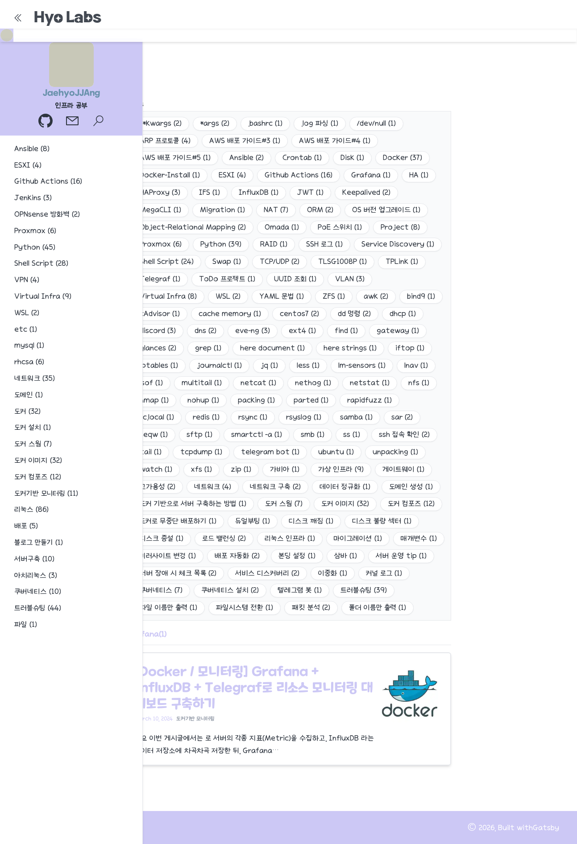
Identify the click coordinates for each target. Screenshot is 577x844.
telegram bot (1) (270, 452)
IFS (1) (209, 192)
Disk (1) (352, 157)
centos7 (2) (299, 313)
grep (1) (208, 348)
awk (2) (376, 296)
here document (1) (272, 348)
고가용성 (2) (157, 486)
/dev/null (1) (376, 123)
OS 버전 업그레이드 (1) (386, 210)
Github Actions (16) (298, 175)
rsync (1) (252, 417)
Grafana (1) (370, 175)
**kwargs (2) (161, 123)
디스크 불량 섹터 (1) (381, 521)
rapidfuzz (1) (369, 400)
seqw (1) (154, 434)
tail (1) (151, 452)
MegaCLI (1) (160, 210)
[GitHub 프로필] (46, 121)
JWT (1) (310, 192)
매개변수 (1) (419, 538)
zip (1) (241, 469)
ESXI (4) (232, 175)
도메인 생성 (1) (411, 486)
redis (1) (206, 417)
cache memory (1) (230, 313)
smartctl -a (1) (256, 434)
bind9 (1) (421, 296)
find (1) (346, 330)
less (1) (308, 365)
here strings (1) (350, 348)
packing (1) (256, 400)
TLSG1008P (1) (342, 261)
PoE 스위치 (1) (340, 227)
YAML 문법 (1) (281, 296)
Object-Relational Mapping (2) (193, 227)
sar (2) (402, 417)
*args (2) (214, 123)
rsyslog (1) (303, 417)
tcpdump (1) (201, 452)
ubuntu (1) (336, 452)
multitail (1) (202, 383)
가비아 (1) (284, 469)
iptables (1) (159, 365)
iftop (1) (409, 348)
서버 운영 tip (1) (401, 556)
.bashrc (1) (265, 123)
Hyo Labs (67, 17)
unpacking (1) (395, 452)
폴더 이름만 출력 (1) (377, 607)
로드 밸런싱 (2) (224, 538)
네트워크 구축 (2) (275, 486)
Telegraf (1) (160, 279)
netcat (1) (258, 383)
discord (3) (158, 330)
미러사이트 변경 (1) (168, 556)
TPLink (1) (402, 261)
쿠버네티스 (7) (161, 590)
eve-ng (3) (252, 330)
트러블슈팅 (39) (363, 590)
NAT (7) (276, 210)
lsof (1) (151, 383)
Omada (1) (282, 227)
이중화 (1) (332, 573)
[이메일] (73, 121)
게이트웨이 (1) (403, 469)
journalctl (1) (219, 365)
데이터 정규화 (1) (345, 486)
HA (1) (418, 175)
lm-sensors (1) (362, 365)
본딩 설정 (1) (296, 556)
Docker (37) (402, 157)
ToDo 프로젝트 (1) (227, 279)
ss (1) (351, 434)
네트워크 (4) (212, 486)
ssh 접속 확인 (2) (404, 434)
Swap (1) (226, 261)
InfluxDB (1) (258, 192)
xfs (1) (201, 469)
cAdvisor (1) (160, 313)
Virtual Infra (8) (168, 296)
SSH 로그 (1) (324, 244)
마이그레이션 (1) (358, 538)
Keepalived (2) (366, 192)
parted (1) (311, 400)
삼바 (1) (345, 556)
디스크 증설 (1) (161, 538)
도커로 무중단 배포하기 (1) (178, 521)
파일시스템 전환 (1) (244, 607)
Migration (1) (222, 210)
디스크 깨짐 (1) (311, 521)
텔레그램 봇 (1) (300, 590)
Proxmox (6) (161, 244)
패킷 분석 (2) (311, 607)
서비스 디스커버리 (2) (267, 573)
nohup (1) (203, 400)
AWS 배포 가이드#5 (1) (175, 157)
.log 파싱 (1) (319, 123)
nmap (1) (154, 400)
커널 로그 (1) (384, 573)
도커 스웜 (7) (284, 503)
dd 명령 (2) (354, 313)
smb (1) (312, 434)
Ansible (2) (246, 157)
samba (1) (356, 417)
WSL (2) (228, 296)
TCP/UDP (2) (279, 261)
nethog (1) (313, 383)
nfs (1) (418, 383)
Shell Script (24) (167, 261)
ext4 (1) (302, 330)
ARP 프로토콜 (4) (165, 140)
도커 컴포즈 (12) (411, 503)
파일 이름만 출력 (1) (168, 607)
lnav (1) (416, 365)
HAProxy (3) (160, 192)
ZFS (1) (334, 296)
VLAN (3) (350, 279)
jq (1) (269, 365)
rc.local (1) (157, 417)
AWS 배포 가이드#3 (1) (244, 140)
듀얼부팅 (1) (252, 521)
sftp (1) (199, 434)
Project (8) (400, 227)
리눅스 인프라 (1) (290, 538)
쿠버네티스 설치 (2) (230, 590)
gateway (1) (398, 330)
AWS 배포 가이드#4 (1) (334, 140)
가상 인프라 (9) (341, 469)
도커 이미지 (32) (345, 503)
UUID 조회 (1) (295, 279)
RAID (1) (273, 244)
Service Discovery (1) (397, 244)
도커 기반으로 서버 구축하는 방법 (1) (193, 503)
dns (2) (205, 330)
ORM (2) (320, 210)
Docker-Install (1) (170, 175)
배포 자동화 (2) (237, 556)
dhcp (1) (403, 313)
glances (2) (158, 348)
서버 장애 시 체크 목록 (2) (178, 573)
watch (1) (156, 469)
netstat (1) (370, 383)
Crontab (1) (302, 157)
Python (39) (220, 244)
